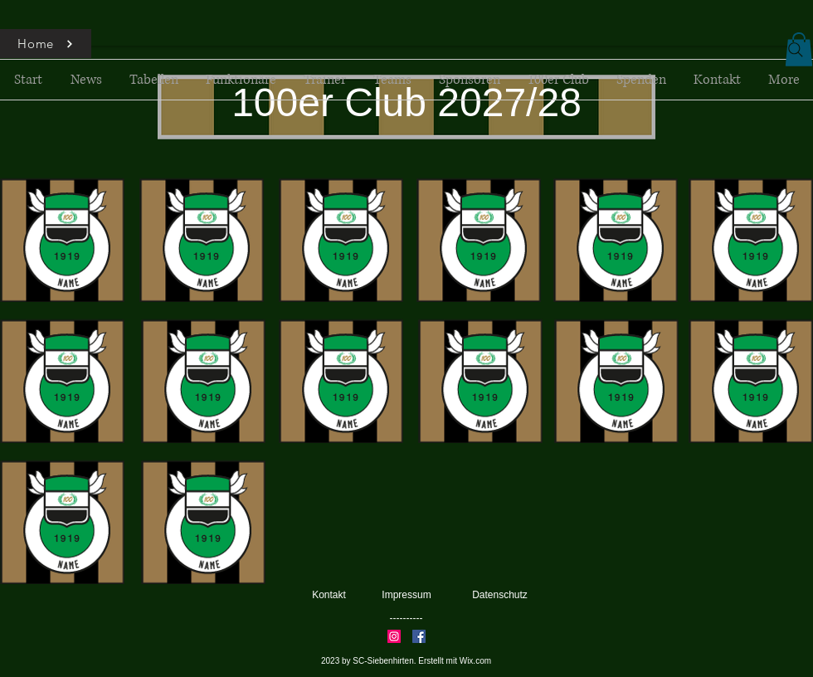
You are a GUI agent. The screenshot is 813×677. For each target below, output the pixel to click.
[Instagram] (394, 636)
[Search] (795, 49)
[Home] (45, 43)
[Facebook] (419, 636)
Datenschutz (500, 595)
